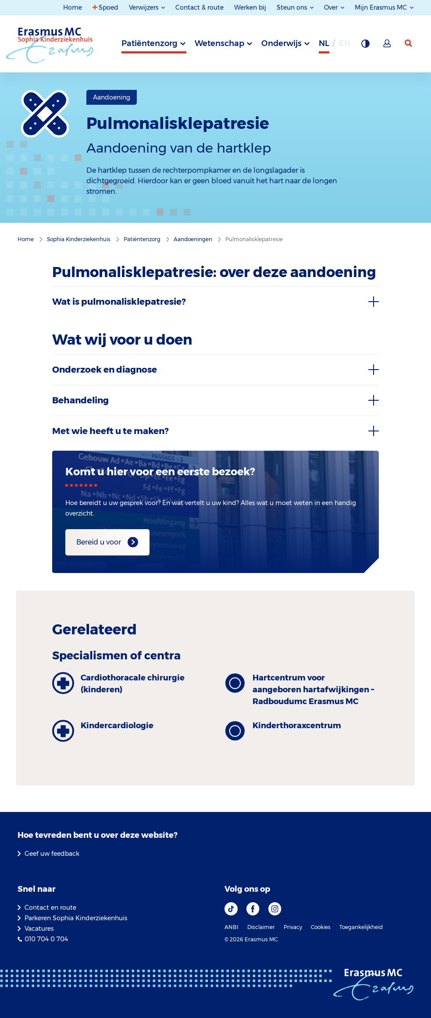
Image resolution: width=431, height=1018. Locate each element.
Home (72, 7)
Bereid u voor (98, 542)
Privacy (293, 927)
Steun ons (293, 7)
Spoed (108, 7)
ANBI (231, 927)
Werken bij (250, 7)
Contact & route (199, 7)
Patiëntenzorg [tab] (149, 43)
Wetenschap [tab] (219, 43)
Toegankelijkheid (361, 927)
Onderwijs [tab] (281, 43)
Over (331, 7)
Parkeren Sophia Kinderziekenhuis (76, 918)
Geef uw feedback (52, 854)
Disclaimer (261, 927)
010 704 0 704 (46, 939)
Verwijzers (144, 7)
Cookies (321, 927)
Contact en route (50, 907)
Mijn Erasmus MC (382, 7)
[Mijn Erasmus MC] (387, 46)
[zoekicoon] (409, 43)
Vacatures (39, 929)
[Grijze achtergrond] (365, 46)
